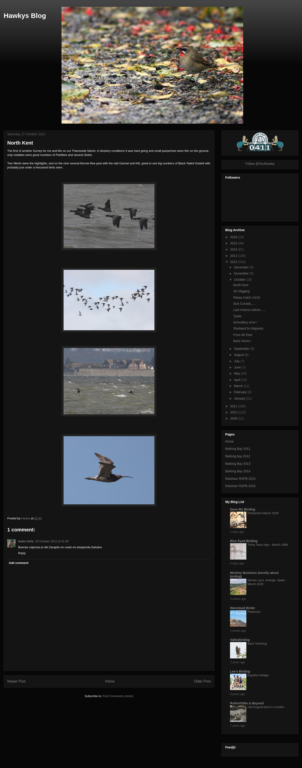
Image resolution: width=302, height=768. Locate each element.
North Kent (240, 285)
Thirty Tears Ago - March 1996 (268, 544)
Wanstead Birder (242, 608)
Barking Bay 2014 (237, 471)
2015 (234, 243)
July (237, 361)
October (240, 279)
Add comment (19, 563)
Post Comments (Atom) (118, 696)
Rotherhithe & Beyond (247, 703)
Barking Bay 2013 (237, 463)
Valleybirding (240, 640)
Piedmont (254, 611)
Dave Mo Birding (242, 509)
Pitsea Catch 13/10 (246, 297)
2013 (234, 256)
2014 (234, 249)
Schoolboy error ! (245, 322)
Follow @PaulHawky (260, 163)
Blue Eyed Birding (243, 541)
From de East (242, 335)
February (241, 392)
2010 (234, 412)
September (242, 348)
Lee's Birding (240, 671)
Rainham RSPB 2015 (240, 478)
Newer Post (16, 681)
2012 (234, 262)
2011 (234, 406)
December (241, 267)
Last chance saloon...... (249, 310)
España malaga (258, 675)
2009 (234, 418)
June (238, 367)
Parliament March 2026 (263, 513)
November (241, 273)
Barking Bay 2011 (237, 448)
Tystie (237, 316)
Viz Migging (241, 291)
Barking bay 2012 (237, 456)
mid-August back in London (266, 707)
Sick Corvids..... (244, 303)
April (237, 380)
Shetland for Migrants (248, 328)
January (240, 398)
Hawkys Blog (25, 15)
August (239, 355)
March (239, 386)
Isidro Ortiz (26, 541)
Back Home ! (242, 341)
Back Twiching (257, 643)
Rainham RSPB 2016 (240, 486)
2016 (234, 237)
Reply (22, 553)
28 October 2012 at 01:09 (52, 541)
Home (110, 681)
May (237, 373)
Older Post (202, 681)
